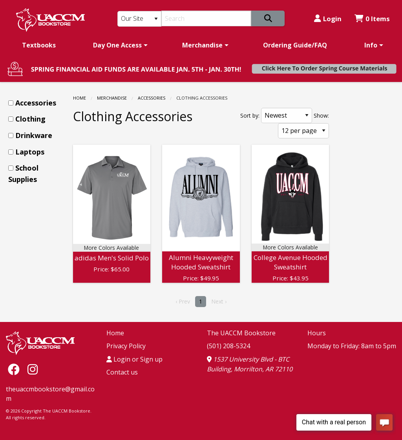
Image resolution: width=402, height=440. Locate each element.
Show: (321, 115)
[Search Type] (139, 19)
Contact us (122, 372)
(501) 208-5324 (228, 346)
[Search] (206, 18)
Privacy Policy (126, 346)
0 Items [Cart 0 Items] (372, 18)
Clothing (30, 119)
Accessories (151, 98)
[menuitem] (39, 45)
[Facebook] (16, 369)
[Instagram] (32, 369)
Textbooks (39, 45)
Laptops (29, 151)
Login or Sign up (134, 359)
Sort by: (249, 115)
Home (79, 98)
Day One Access (117, 45)
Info (370, 45)
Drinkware (33, 135)
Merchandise (202, 45)
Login (328, 18)
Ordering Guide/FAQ (295, 45)
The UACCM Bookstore (241, 333)
